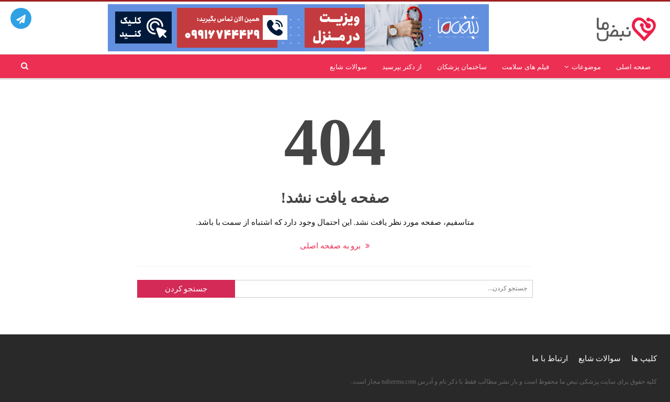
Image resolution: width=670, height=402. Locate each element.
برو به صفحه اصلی (335, 246)
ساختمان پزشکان (462, 67)
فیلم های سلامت (525, 67)
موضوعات (586, 67)
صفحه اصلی (633, 67)
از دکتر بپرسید (402, 67)
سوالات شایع (348, 67)
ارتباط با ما (550, 358)
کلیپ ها (644, 358)
